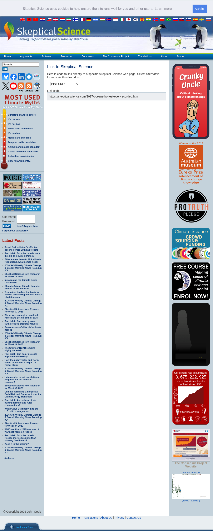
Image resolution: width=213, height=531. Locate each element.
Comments (87, 56)
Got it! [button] (199, 8)
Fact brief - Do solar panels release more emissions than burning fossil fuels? (20, 438)
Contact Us (134, 517)
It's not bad (14, 124)
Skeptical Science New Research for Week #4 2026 (22, 424)
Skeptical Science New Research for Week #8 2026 (22, 275)
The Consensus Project (116, 56)
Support (181, 56)
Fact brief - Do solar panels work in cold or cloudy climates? (22, 254)
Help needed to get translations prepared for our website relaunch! (22, 379)
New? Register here (27, 226)
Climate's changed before (22, 115)
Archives (9, 458)
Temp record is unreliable (22, 142)
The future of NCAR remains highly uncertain (20, 349)
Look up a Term (24, 527)
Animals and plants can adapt (24, 147)
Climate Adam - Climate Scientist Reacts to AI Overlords (22, 287)
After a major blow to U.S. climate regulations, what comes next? (23, 260)
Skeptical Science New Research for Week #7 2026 (22, 310)
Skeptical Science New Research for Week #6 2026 (22, 343)
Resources (66, 56)
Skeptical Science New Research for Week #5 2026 (22, 386)
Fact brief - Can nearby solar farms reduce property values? (21, 322)
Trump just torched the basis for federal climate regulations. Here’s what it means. (23, 294)
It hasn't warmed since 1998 (23, 151)
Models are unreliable (19, 137)
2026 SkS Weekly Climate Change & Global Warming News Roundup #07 (23, 303)
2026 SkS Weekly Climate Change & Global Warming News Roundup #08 (23, 268)
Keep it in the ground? (17, 444)
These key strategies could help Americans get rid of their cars (22, 316)
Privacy (119, 517)
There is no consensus (20, 128)
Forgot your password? (15, 230)
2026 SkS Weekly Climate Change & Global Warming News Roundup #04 (23, 417)
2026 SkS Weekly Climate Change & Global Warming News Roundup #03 (23, 450)
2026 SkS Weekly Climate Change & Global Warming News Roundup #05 (23, 371)
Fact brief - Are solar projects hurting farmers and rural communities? (20, 402)
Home (7, 56)
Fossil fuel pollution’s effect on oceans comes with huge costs (21, 248)
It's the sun (14, 119)
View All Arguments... (19, 161)
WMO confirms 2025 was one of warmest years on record (22, 430)
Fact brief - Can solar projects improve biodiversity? (21, 355)
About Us (106, 517)
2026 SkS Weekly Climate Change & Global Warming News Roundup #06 (23, 336)
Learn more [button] (163, 8)
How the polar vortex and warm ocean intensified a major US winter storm (22, 362)
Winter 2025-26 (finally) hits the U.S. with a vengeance (21, 409)
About (164, 56)
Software (46, 56)
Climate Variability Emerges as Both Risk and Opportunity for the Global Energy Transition (23, 394)
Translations (145, 56)
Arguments (26, 56)
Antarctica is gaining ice (21, 156)
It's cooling (14, 133)
